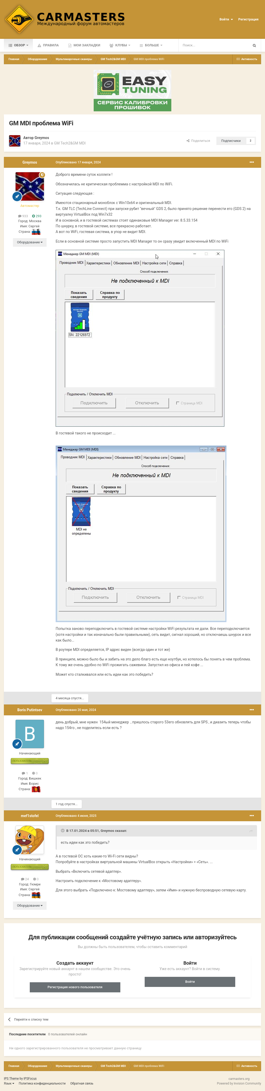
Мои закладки (86, 45)
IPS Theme (11, 1078)
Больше (152, 45)
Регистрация (248, 19)
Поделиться (198, 141)
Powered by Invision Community (239, 1083)
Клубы (121, 45)
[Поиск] (202, 45)
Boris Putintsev (29, 710)
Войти (226, 19)
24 (25, 879)
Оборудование (29, 242)
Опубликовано (78, 162)
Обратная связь (81, 1083)
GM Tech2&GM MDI (70, 143)
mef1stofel (30, 816)
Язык (9, 1083)
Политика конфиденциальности (42, 1083)
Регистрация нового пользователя (75, 987)
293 (36, 216)
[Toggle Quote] (63, 830)
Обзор (19, 45)
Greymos (41, 138)
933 (23, 216)
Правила (50, 45)
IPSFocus (30, 1078)
